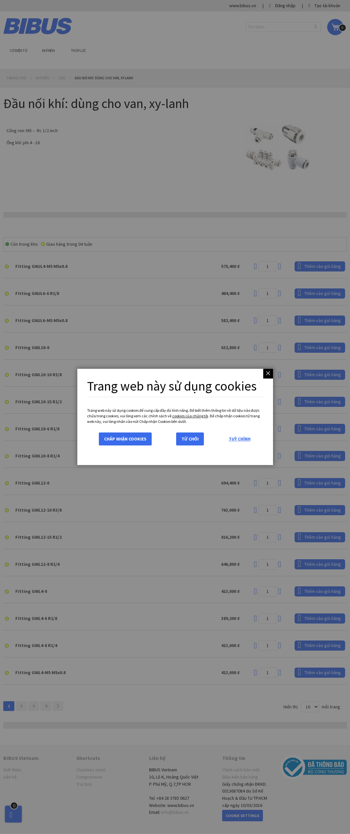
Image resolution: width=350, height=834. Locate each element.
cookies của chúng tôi (190, 415)
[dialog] (175, 417)
